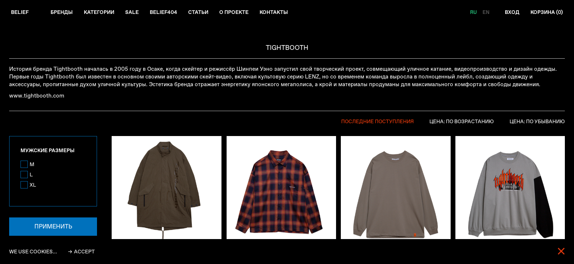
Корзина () (546, 12)
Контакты (276, 12)
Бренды (62, 12)
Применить (53, 227)
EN (485, 12)
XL (33, 185)
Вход (511, 12)
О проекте (236, 12)
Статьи (200, 12)
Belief (20, 12)
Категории (100, 12)
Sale (133, 12)
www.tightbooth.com (36, 96)
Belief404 (165, 12)
